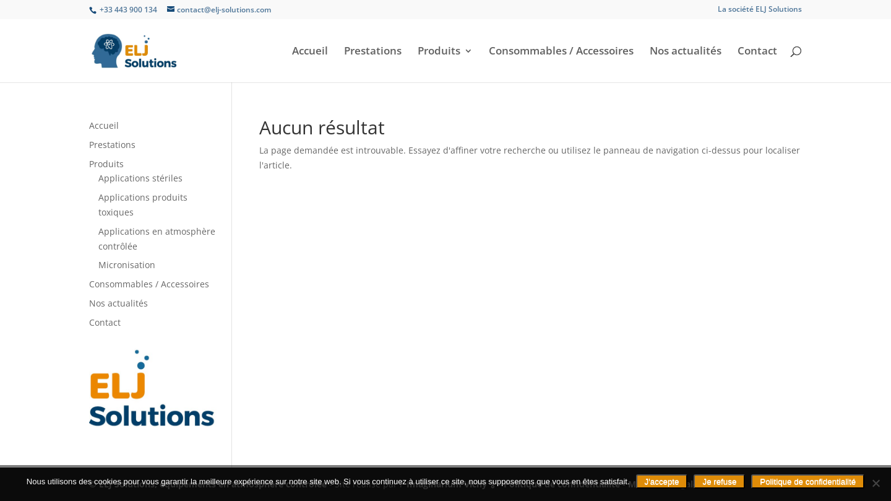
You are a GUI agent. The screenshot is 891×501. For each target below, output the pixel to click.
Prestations (373, 52)
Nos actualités (685, 52)
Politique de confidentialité (808, 481)
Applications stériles (140, 178)
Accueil (310, 52)
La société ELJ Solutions (760, 10)
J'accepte (662, 481)
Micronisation (126, 265)
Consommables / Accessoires (561, 52)
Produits (439, 52)
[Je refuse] (875, 483)
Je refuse (719, 481)
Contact (757, 52)
